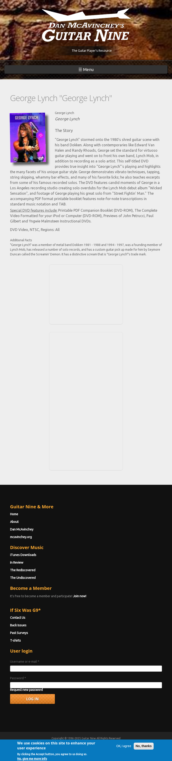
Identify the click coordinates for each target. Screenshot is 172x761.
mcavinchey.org (21, 537)
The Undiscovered (23, 578)
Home (14, 514)
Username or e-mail (24, 661)
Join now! (79, 596)
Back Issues (18, 625)
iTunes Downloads (23, 555)
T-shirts (15, 640)
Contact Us (17, 617)
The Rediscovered (22, 570)
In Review (16, 562)
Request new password (26, 690)
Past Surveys (19, 633)
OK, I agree (123, 747)
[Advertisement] (86, 294)
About (14, 522)
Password (18, 678)
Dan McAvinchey (21, 529)
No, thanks (144, 747)
